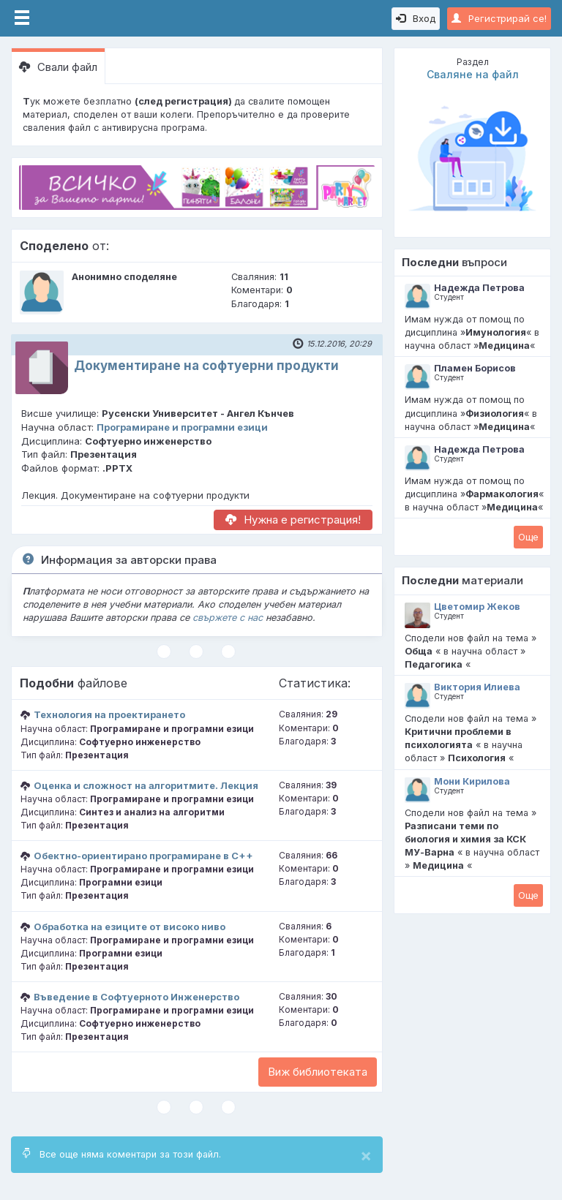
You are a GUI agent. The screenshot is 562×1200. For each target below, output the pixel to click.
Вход (415, 18)
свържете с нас (227, 617)
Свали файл (58, 67)
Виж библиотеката (317, 1072)
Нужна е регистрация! (293, 520)
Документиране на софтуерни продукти (206, 365)
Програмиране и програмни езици (182, 427)
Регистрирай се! (499, 18)
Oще (528, 537)
